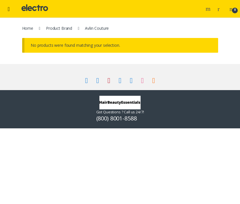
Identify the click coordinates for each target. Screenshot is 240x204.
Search (209, 9)
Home (27, 28)
